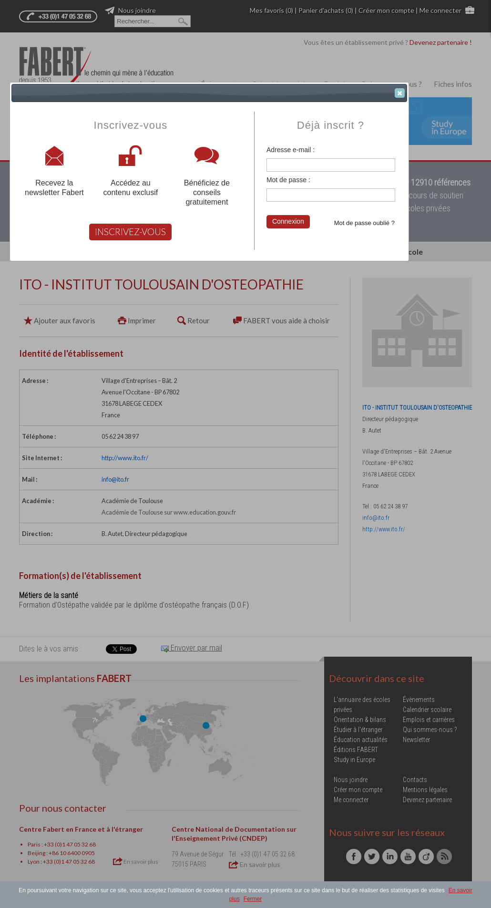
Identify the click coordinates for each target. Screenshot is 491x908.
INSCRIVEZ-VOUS (130, 231)
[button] (400, 93)
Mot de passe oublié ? (364, 223)
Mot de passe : (288, 180)
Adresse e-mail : (290, 150)
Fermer (253, 899)
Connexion (288, 221)
